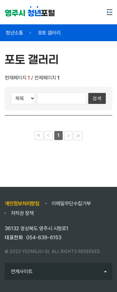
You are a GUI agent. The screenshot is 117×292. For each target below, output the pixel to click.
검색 (97, 98)
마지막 (78, 135)
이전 (48, 135)
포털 (30, 13)
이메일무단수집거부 (70, 203)
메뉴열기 (109, 12)
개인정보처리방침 (22, 203)
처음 (39, 135)
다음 (68, 135)
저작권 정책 (22, 213)
